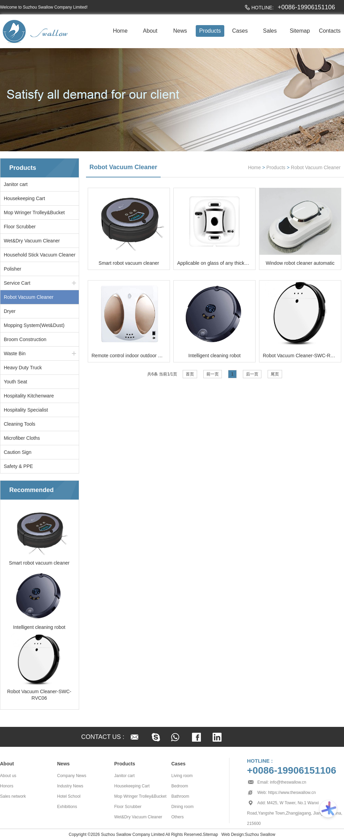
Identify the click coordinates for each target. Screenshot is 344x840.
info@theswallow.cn (288, 782)
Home (120, 31)
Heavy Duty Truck (23, 367)
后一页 (252, 374)
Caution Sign (17, 452)
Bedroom (179, 786)
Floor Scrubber (20, 226)
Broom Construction (25, 339)
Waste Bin (14, 353)
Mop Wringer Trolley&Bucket (34, 212)
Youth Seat (15, 381)
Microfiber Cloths (22, 438)
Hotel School (68, 796)
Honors (6, 786)
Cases (240, 31)
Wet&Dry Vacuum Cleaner (32, 240)
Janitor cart (16, 184)
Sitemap (300, 31)
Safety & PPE (18, 466)
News (180, 31)
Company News (71, 775)
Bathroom (180, 796)
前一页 (212, 374)
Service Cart (17, 283)
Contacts (330, 31)
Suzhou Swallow (260, 834)
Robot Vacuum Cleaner (28, 297)
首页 (190, 374)
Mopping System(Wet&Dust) (34, 325)
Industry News (70, 786)
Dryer (9, 311)
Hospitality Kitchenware (29, 396)
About (150, 31)
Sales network (13, 796)
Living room (182, 775)
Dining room (182, 806)
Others (177, 817)
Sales (270, 31)
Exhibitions (67, 806)
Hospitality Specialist (26, 410)
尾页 (275, 374)
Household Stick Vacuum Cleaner (39, 255)
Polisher (12, 269)
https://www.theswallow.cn (292, 792)
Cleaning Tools (19, 424)
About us (8, 775)
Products (210, 31)
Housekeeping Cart (24, 198)
